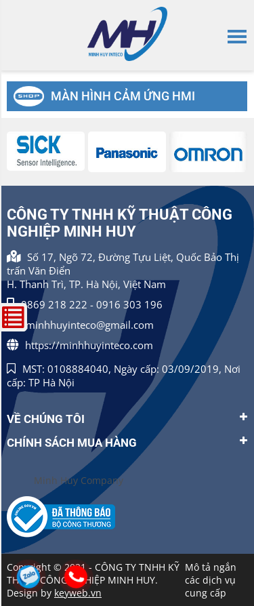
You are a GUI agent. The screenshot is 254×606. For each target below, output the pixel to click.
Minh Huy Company (78, 480)
